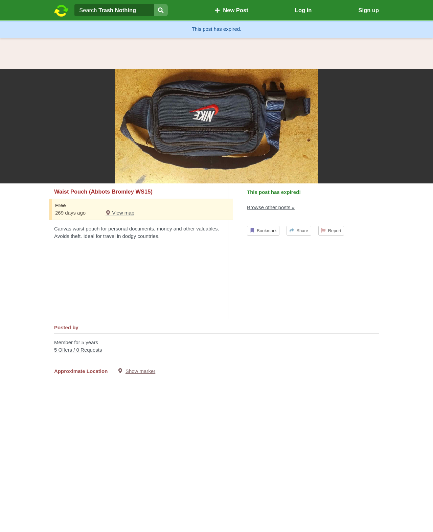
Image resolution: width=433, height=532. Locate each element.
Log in (303, 10)
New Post (231, 10)
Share (299, 230)
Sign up (368, 10)
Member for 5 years (216, 346)
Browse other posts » (271, 207)
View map (120, 213)
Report (331, 230)
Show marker (140, 371)
